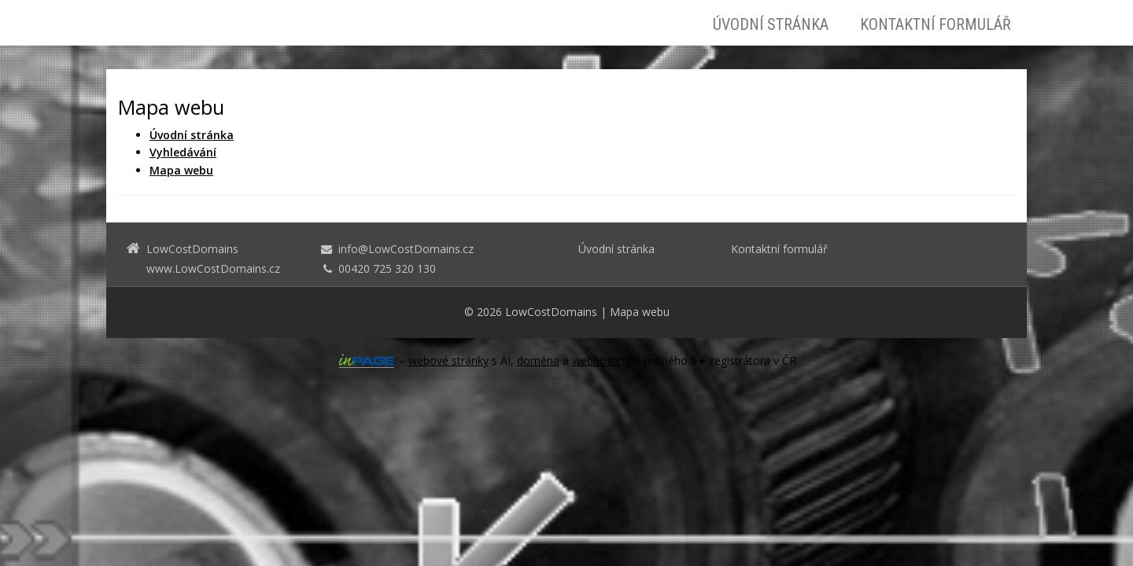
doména (538, 360)
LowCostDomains (551, 311)
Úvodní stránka (771, 24)
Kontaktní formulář (935, 24)
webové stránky (448, 360)
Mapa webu (640, 311)
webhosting (601, 360)
